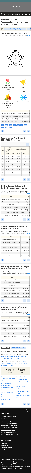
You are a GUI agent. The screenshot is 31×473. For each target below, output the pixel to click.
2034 (6, 127)
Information (5, 348)
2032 (25, 125)
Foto (24, 348)
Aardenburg (14, 356)
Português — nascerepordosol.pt (9, 427)
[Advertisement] (15, 58)
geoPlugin (12, 464)
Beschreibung (16, 348)
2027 (6, 125)
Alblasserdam (15, 358)
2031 (22, 125)
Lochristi (20, 363)
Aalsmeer (3, 356)
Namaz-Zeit (7, 392)
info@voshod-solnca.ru (18, 459)
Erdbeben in (22, 379)
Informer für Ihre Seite (6, 447)
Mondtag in (7, 390)
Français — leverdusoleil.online (9, 425)
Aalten (9, 356)
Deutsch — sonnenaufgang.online (9, 423)
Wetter (6, 399)
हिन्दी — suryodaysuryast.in (8, 430)
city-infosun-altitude (6, 383)
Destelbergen (9, 365)
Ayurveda (18, 400)
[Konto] (22, 14)
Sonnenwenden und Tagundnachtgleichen (14, 29)
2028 (10, 125)
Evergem (25, 363)
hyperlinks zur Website (17, 468)
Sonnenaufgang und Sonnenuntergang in (8, 378)
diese (14, 463)
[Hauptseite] (2, 14)
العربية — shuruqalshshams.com (9, 434)
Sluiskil (3, 363)
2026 (2, 125)
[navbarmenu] (29, 14)
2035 (10, 127)
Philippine (8, 363)
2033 (2, 127)
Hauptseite (4, 443)
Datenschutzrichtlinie (20, 461)
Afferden (3, 358)
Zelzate (24, 361)
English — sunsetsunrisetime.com (9, 418)
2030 (18, 125)
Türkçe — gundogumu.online (8, 432)
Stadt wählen (4, 445)
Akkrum (9, 358)
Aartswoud (21, 356)
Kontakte (3, 450)
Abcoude (27, 356)
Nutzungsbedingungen (7, 461)
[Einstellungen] (26, 14)
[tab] (5, 348)
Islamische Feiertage (21, 386)
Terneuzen (14, 363)
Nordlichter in (22, 389)
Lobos (3, 365)
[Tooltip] (10, 148)
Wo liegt (21, 377)
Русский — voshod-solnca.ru (8, 416)
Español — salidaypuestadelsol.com (10, 421)
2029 (14, 125)
